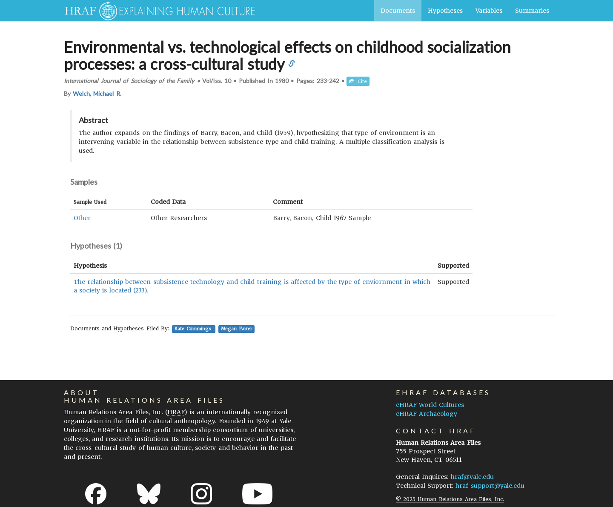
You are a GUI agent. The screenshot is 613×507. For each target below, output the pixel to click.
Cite (358, 81)
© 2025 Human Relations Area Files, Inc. (450, 499)
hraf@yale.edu (472, 477)
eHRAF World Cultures (430, 405)
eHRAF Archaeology (426, 414)
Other (82, 218)
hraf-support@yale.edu (489, 486)
